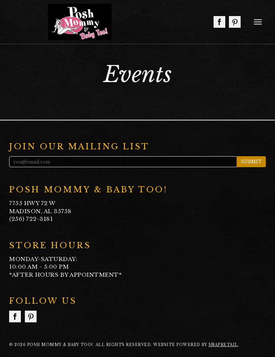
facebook (219, 22)
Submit (251, 161)
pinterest (235, 22)
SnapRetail (223, 344)
